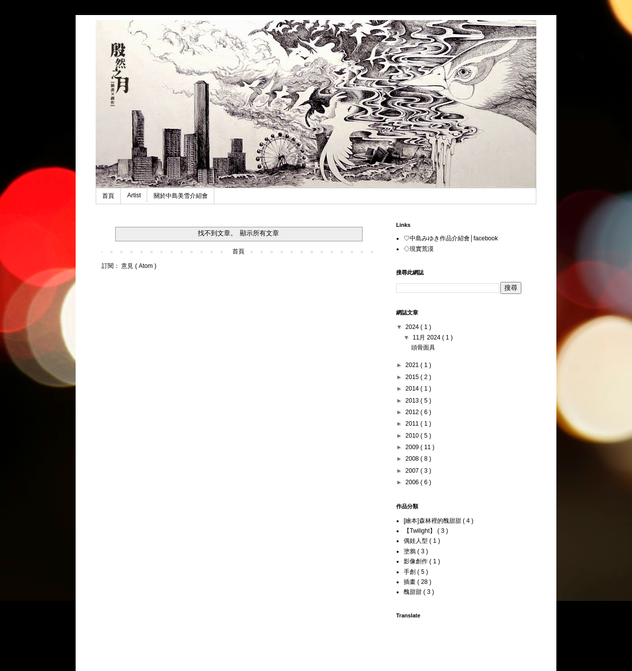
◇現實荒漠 (419, 248)
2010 (413, 435)
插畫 (410, 581)
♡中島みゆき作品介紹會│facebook (451, 238)
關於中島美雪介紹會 (181, 195)
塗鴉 (410, 551)
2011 (413, 423)
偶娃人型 (416, 540)
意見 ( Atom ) (138, 265)
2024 (413, 326)
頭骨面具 (423, 347)
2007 (413, 470)
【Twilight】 (420, 530)
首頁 (108, 195)
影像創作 (416, 561)
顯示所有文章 (259, 233)
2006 (413, 482)
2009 (413, 447)
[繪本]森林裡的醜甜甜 (433, 520)
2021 (413, 365)
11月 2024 (427, 337)
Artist (134, 195)
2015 (413, 377)
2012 (413, 412)
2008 (413, 458)
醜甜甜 (413, 591)
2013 (413, 400)
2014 (413, 388)
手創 (410, 571)
